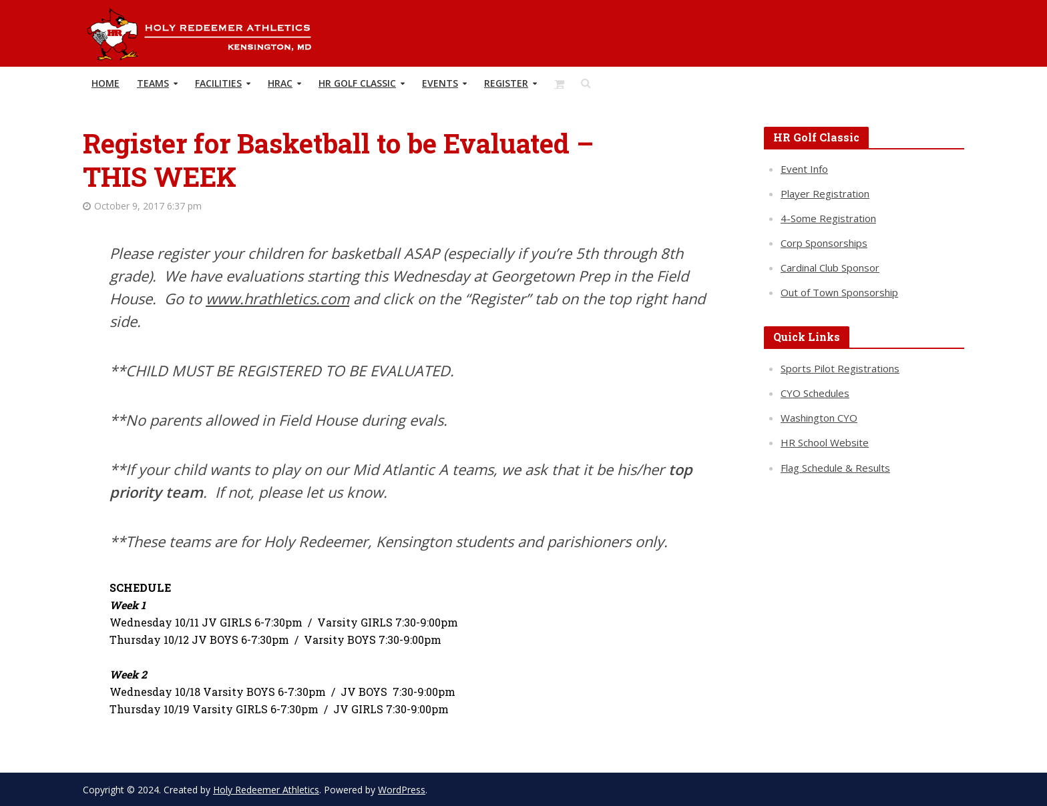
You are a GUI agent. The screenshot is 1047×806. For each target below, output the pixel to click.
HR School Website (825, 442)
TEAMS (153, 83)
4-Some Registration (828, 218)
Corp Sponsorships (824, 243)
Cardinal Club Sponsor (830, 267)
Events (440, 83)
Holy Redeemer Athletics (266, 789)
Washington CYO (819, 417)
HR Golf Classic (357, 83)
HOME (105, 83)
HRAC (280, 83)
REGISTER (506, 83)
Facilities (218, 83)
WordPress (401, 789)
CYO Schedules (815, 393)
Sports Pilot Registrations (840, 368)
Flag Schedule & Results (835, 467)
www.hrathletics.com (277, 298)
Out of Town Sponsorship (839, 292)
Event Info (804, 168)
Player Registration (825, 193)
